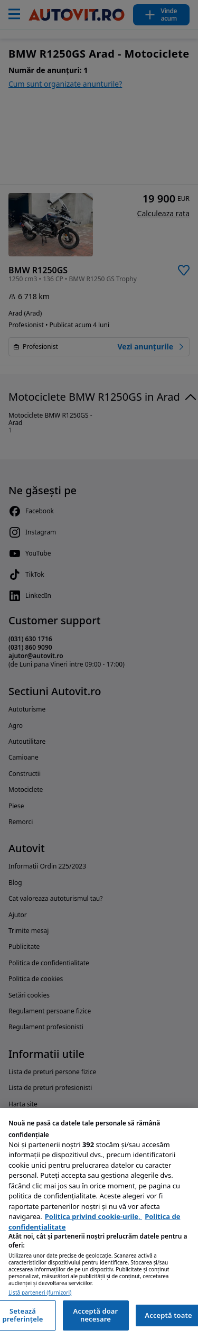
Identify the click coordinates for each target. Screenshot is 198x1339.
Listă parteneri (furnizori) (39, 1292)
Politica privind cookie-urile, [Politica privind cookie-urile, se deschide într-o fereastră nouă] (93, 1216)
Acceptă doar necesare (95, 1315)
